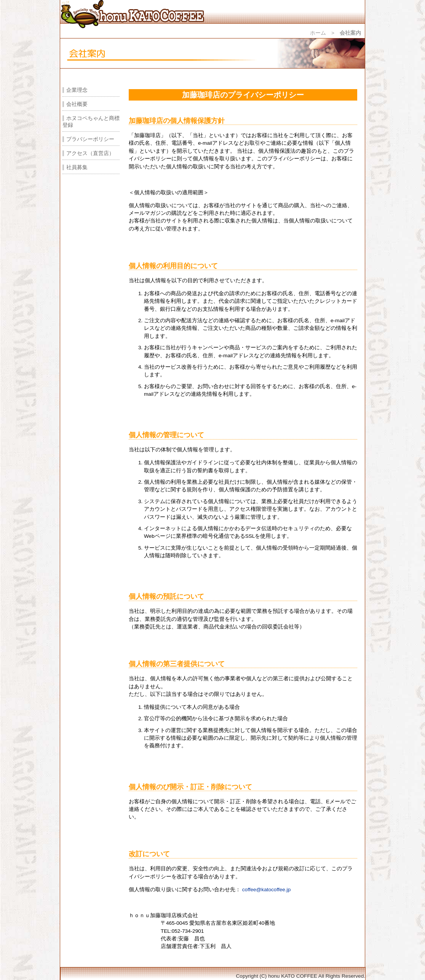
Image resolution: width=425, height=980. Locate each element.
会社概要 (77, 104)
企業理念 (77, 90)
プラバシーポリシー (90, 139)
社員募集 (77, 167)
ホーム (318, 33)
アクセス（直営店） (90, 153)
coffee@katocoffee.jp (266, 889)
